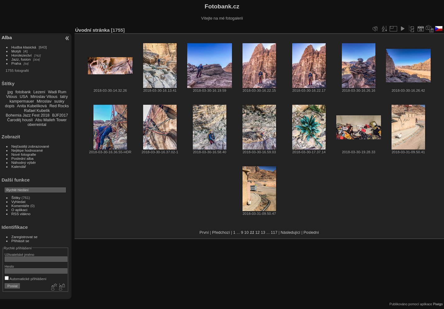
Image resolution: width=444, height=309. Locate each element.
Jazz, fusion (21, 59)
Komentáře (20, 206)
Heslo (9, 266)
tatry (64, 96)
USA (24, 96)
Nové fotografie (23, 154)
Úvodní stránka (92, 30)
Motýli (16, 51)
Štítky (15, 198)
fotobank (23, 92)
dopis (10, 106)
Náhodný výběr (23, 162)
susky (59, 101)
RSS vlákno (20, 214)
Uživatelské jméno (19, 254)
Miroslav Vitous (43, 96)
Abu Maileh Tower (50, 120)
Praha (16, 63)
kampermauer (22, 101)
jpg (10, 92)
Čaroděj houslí (20, 120)
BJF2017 (60, 115)
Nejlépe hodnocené (27, 150)
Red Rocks (59, 106)
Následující (290, 232)
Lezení (39, 92)
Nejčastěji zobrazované (30, 146)
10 (246, 232)
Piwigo (438, 304)
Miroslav (44, 101)
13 (263, 232)
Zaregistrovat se (24, 237)
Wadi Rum (57, 92)
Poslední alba (22, 158)
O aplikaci (19, 210)
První (204, 232)
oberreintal (37, 124)
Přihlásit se (20, 241)
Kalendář (18, 166)
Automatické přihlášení (26, 279)
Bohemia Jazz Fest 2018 (28, 115)
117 (274, 232)
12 (257, 232)
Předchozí (221, 232)
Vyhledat (18, 202)
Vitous (11, 96)
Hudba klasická (23, 47)
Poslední (311, 232)
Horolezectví (21, 55)
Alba (7, 37)
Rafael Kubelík (37, 110)
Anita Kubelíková (32, 106)
